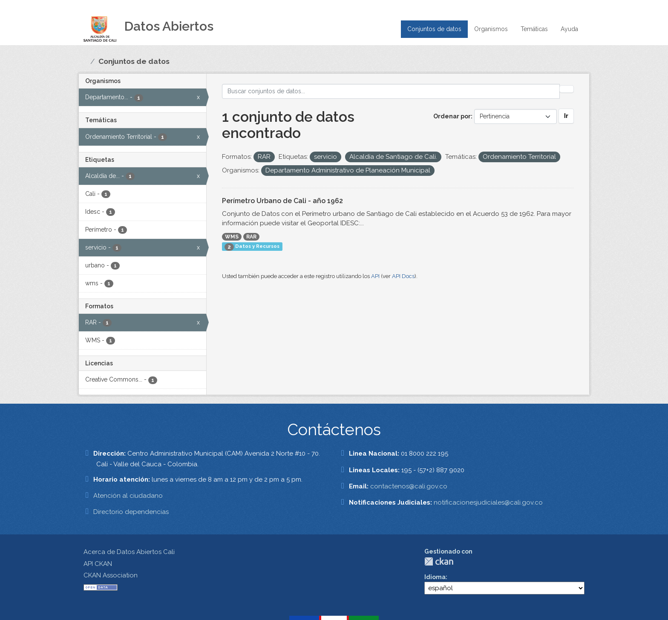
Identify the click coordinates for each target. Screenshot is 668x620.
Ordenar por (452, 116)
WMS (232, 237)
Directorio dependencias (131, 512)
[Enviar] (566, 89)
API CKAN (98, 564)
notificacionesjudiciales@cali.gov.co (488, 502)
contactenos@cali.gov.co (408, 486)
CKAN (438, 561)
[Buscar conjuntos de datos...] (391, 91)
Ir (566, 115)
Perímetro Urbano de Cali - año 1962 (282, 201)
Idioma (435, 577)
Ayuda (569, 29)
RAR (251, 237)
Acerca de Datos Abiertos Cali (129, 552)
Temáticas (534, 29)
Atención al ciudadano (128, 495)
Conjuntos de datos (434, 29)
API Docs (403, 276)
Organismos (491, 29)
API (375, 276)
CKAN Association (111, 575)
